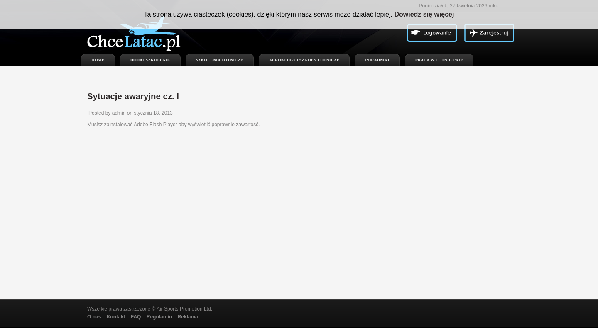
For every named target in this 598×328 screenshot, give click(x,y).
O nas (94, 317)
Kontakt (116, 317)
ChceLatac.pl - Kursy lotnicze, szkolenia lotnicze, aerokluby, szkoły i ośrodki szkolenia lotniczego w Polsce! (139, 37)
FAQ (136, 317)
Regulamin (159, 317)
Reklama (187, 317)
